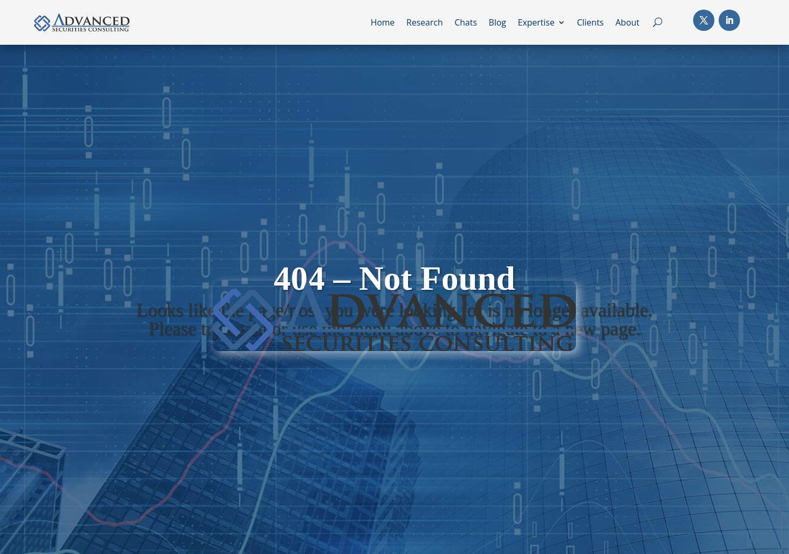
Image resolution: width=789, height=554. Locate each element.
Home (383, 23)
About (627, 23)
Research (424, 23)
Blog (497, 23)
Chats (465, 23)
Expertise (536, 23)
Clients (590, 23)
